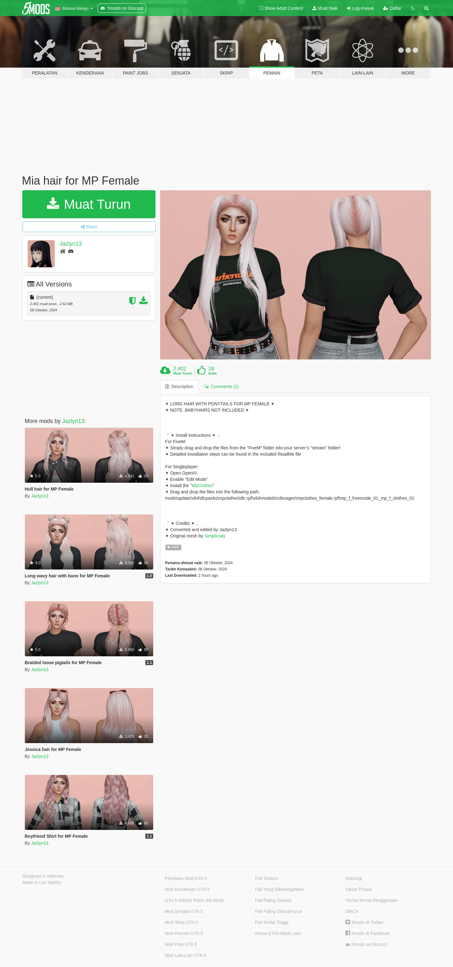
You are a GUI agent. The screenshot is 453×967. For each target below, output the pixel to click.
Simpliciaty (215, 535)
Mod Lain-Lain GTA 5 (185, 955)
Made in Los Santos (41, 882)
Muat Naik (325, 8)
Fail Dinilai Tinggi (271, 922)
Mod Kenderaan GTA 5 (187, 889)
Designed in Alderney (43, 876)
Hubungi (353, 878)
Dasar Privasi (358, 889)
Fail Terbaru (266, 878)
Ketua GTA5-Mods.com (278, 933)
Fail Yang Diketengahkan (279, 889)
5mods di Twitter (364, 922)
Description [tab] (179, 386)
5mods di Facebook (367, 933)
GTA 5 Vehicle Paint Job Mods (194, 900)
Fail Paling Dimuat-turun (278, 911)
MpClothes (202, 485)
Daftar (392, 8)
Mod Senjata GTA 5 (184, 911)
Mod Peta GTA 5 (181, 944)
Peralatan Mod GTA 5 (186, 878)
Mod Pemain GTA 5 (184, 933)
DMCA (351, 911)
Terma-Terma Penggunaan (371, 900)
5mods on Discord (366, 944)
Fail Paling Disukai (273, 900)
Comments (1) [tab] (221, 386)
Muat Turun (89, 204)
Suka (212, 373)
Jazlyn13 (70, 244)
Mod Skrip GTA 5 (181, 922)
